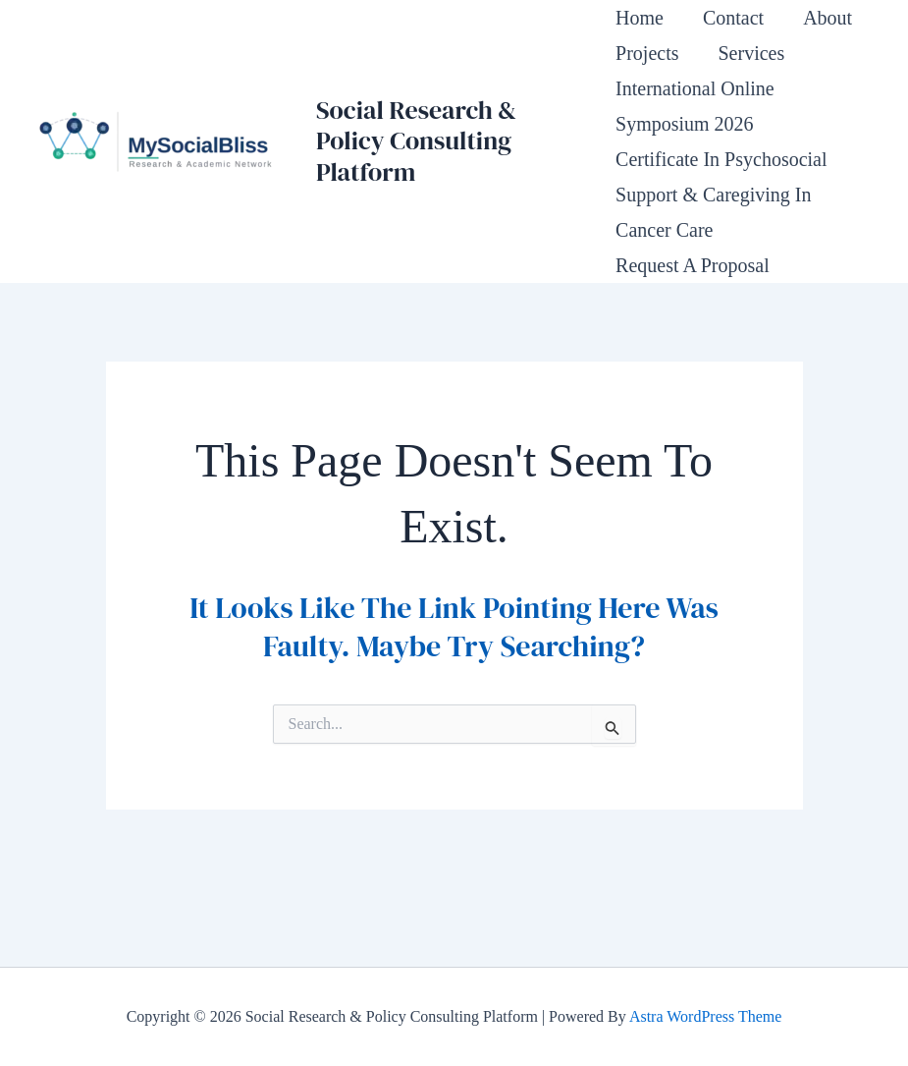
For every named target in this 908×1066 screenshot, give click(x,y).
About (827, 17)
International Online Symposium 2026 (694, 106)
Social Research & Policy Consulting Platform (416, 140)
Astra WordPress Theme (705, 1016)
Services (751, 53)
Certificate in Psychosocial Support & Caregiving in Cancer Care (721, 194)
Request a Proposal (692, 265)
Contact (733, 17)
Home (639, 17)
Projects (646, 53)
